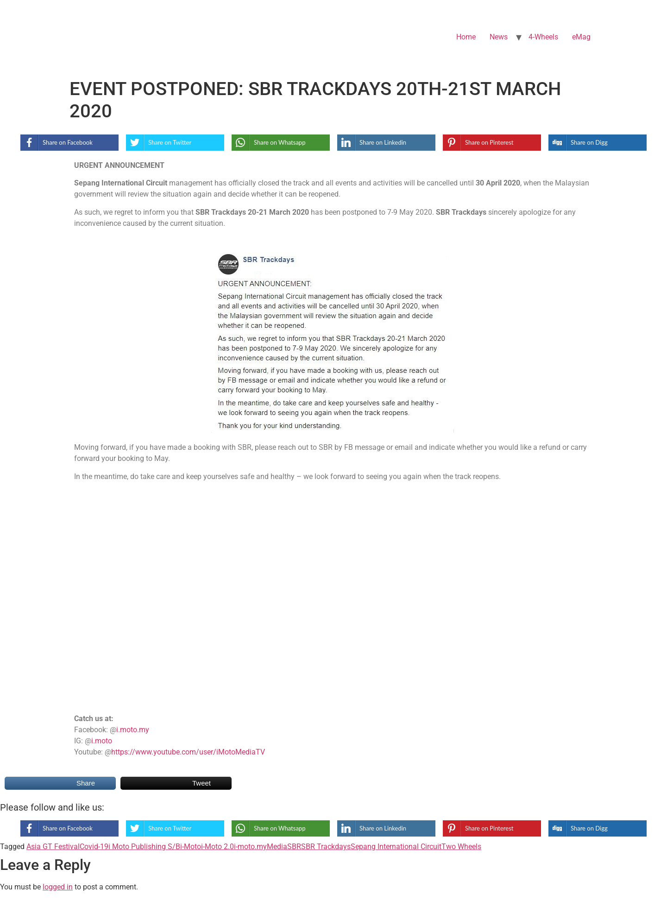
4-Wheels (543, 36)
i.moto (101, 740)
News (499, 36)
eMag (581, 36)
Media (277, 846)
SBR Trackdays (326, 846)
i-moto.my (250, 846)
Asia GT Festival (53, 846)
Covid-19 (94, 846)
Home (466, 36)
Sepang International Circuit (396, 846)
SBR (294, 846)
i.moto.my (132, 729)
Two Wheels (461, 846)
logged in (58, 886)
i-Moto (190, 846)
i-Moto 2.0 (217, 846)
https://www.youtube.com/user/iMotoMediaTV (188, 752)
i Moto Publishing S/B (144, 846)
